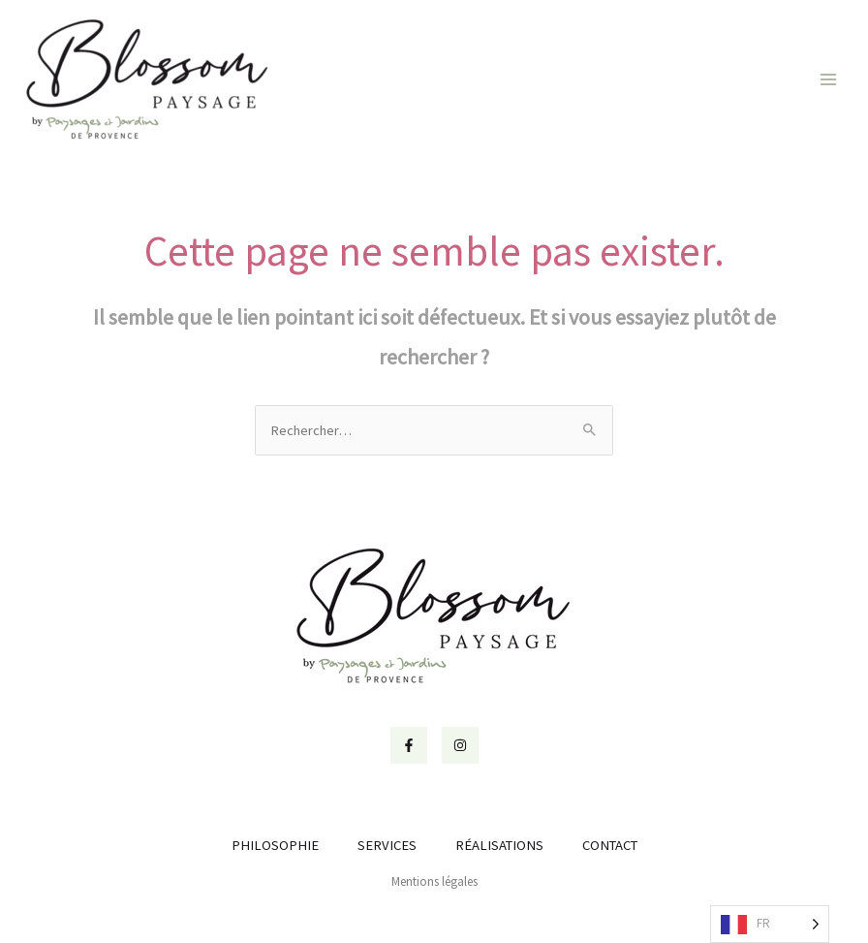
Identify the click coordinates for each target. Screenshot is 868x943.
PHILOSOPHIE (275, 845)
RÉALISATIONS (499, 845)
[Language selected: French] (769, 924)
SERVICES (387, 845)
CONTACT (609, 845)
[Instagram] (460, 745)
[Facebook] (408, 745)
